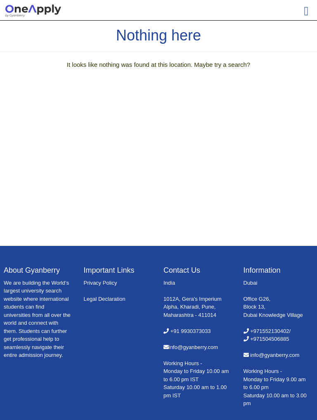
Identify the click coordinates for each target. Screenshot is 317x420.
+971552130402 (269, 331)
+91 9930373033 (190, 331)
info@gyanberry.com (193, 347)
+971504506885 (269, 339)
